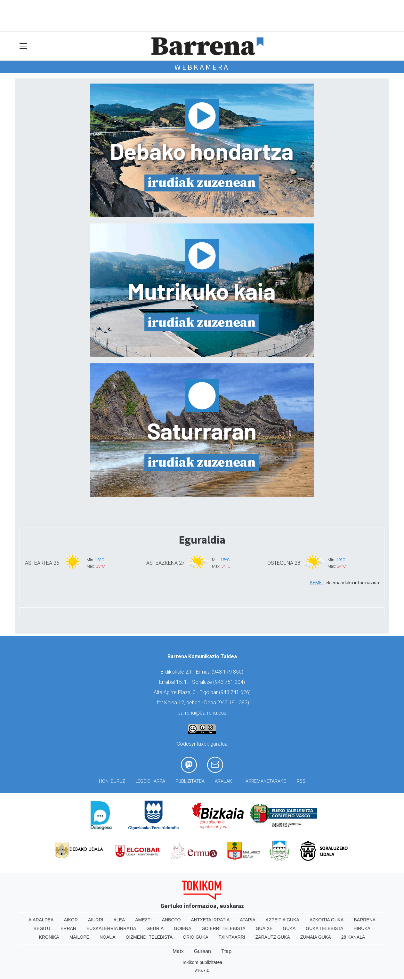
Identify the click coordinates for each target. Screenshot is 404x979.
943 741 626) (236, 692)
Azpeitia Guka (282, 919)
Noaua (108, 937)
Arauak (223, 781)
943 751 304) (230, 682)
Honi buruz (112, 781)
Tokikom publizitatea (202, 962)
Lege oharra (150, 781)
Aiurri (95, 919)
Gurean (202, 951)
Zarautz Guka (272, 937)
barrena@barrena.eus (202, 713)
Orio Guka (195, 937)
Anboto (171, 919)
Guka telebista (324, 928)
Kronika (49, 937)
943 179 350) (228, 672)
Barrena (365, 919)
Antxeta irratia (210, 919)
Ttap (226, 951)
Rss (301, 781)
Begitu (42, 928)
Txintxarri (232, 937)
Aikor (71, 919)
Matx (178, 951)
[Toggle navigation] (23, 46)
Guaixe (264, 928)
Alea (119, 919)
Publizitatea (190, 781)
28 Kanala (353, 937)
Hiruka (361, 928)
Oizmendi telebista (149, 937)
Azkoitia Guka (327, 919)
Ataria (247, 919)
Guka (289, 928)
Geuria (155, 928)
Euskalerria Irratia (111, 928)
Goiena (182, 928)
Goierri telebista (223, 928)
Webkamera (202, 67)
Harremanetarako (264, 781)
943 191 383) (234, 703)
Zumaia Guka (315, 937)
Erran (68, 928)
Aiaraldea (41, 919)
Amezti (143, 919)
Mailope (79, 937)
